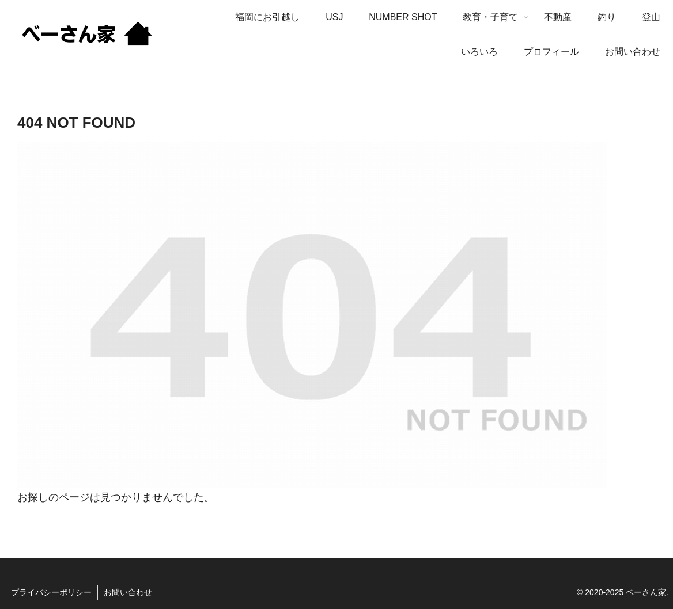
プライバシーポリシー (51, 592)
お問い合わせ (128, 592)
